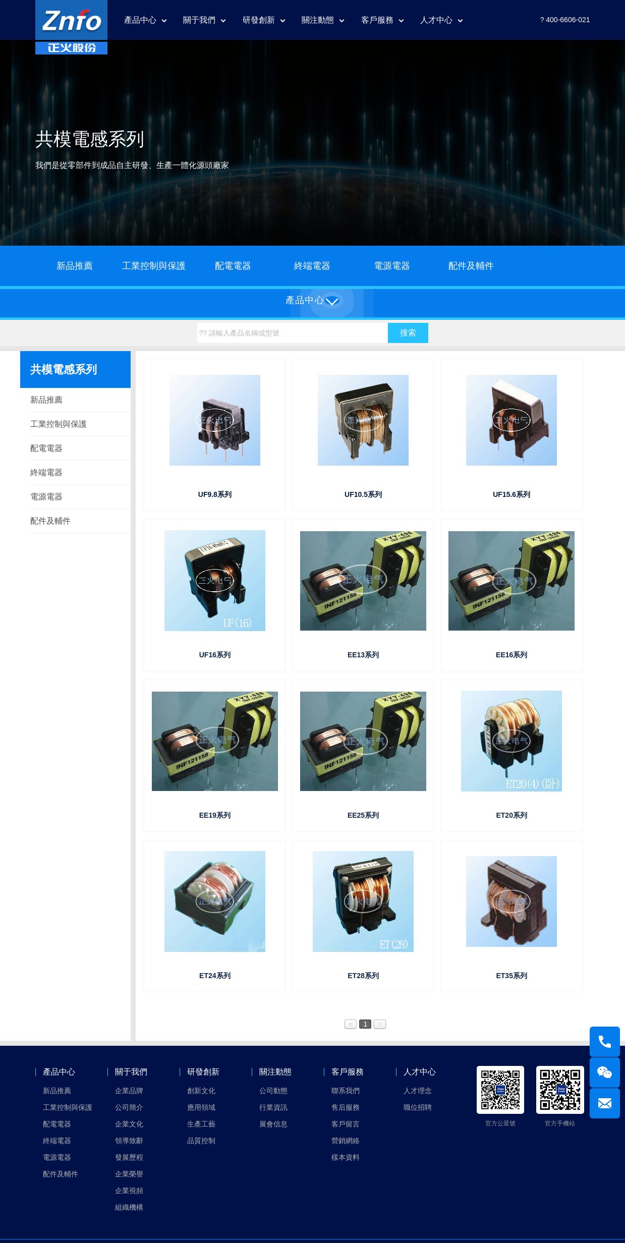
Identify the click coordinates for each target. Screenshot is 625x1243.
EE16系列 (511, 655)
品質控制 (201, 1141)
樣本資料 (345, 1157)
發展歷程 (129, 1157)
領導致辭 (129, 1141)
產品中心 (140, 20)
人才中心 (436, 20)
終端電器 (312, 266)
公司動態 (273, 1091)
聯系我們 (345, 1091)
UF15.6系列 (511, 494)
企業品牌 (129, 1091)
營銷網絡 (345, 1141)
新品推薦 (74, 266)
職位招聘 (418, 1107)
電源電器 (392, 266)
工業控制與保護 (154, 266)
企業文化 (129, 1124)
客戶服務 (377, 20)
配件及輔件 (471, 266)
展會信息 (273, 1124)
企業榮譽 (129, 1174)
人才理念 (418, 1091)
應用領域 (201, 1107)
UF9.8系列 (215, 494)
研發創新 (259, 20)
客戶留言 (345, 1124)
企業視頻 (129, 1190)
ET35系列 (511, 976)
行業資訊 (273, 1107)
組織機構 (129, 1207)
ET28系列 (363, 976)
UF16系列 (215, 655)
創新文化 (201, 1091)
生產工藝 (201, 1124)
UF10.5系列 (363, 494)
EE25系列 (363, 815)
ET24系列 (214, 976)
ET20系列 (511, 815)
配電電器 (233, 266)
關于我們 (199, 20)
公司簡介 (129, 1107)
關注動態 (318, 20)
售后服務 (345, 1107)
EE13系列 (363, 655)
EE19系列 (215, 815)
